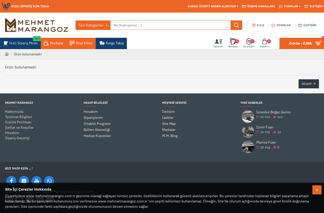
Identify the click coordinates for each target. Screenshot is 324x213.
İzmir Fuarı (265, 127)
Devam (307, 84)
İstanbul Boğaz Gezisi (273, 112)
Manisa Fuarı (266, 142)
